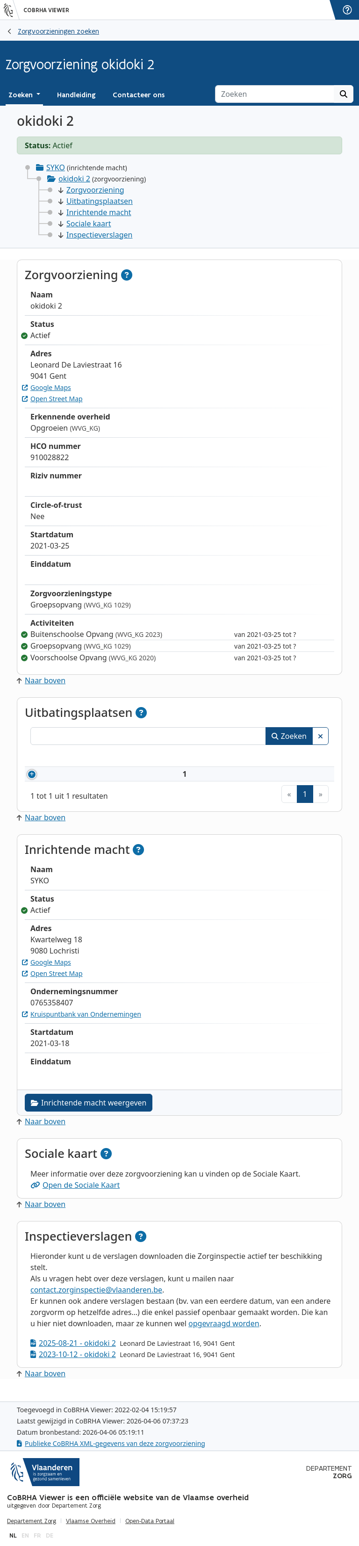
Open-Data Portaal (149, 1521)
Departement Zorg (31, 1521)
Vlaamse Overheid (90, 1521)
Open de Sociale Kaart (75, 1196)
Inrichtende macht (94, 212)
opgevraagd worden (223, 1334)
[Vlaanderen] (11, 10)
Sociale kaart (84, 223)
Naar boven (41, 680)
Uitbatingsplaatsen (95, 201)
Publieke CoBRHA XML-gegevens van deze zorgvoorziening (111, 1443)
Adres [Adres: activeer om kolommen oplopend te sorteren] (171, 757)
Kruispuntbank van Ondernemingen (81, 1025)
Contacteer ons (139, 95)
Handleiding (76, 95)
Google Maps (46, 387)
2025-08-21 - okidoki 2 (73, 1354)
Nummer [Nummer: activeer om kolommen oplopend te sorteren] (57, 757)
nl (13, 1535)
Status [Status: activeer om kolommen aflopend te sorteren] (304, 757)
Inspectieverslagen (95, 235)
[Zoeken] (274, 94)
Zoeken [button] (21, 95)
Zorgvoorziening (91, 190)
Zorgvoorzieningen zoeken (58, 31)
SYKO (55, 167)
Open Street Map (52, 398)
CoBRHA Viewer (46, 10)
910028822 (71, 779)
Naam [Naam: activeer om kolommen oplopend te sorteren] (120, 757)
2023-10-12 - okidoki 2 (73, 1365)
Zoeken (289, 736)
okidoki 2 (74, 178)
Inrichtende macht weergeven (88, 1114)
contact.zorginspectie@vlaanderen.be (96, 1301)
